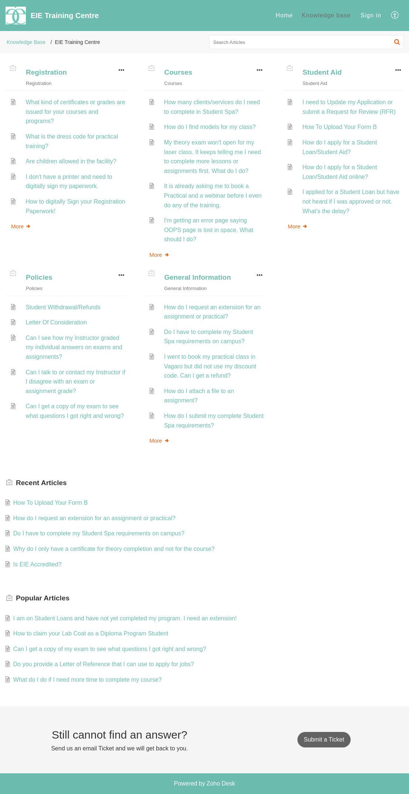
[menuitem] (284, 15)
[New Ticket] (323, 739)
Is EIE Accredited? (37, 564)
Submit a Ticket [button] (324, 739)
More (21, 226)
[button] (395, 15)
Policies (39, 277)
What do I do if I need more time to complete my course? (87, 680)
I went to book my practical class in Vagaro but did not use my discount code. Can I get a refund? (210, 366)
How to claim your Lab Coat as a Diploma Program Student (90, 633)
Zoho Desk (221, 783)
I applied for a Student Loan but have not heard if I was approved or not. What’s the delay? (350, 201)
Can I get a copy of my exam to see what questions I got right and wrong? (109, 649)
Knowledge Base (26, 42)
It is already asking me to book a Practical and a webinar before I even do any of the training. (213, 195)
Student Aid (322, 72)
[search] (306, 42)
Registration (46, 72)
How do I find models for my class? (210, 127)
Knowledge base (326, 15)
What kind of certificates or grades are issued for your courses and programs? (75, 111)
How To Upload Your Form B (339, 127)
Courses (178, 72)
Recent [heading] (41, 483)
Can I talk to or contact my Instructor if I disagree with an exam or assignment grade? (75, 381)
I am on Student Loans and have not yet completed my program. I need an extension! (125, 618)
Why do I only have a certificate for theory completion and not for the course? (114, 549)
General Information (197, 277)
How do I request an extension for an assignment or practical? (94, 518)
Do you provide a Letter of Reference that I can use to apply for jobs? (103, 664)
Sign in (371, 15)
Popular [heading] (42, 598)
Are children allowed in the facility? (70, 161)
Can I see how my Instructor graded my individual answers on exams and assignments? (73, 347)
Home (284, 15)
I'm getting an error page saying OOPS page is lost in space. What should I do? (208, 229)
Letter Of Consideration (55, 322)
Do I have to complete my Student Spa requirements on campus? (98, 533)
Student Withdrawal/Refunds (62, 307)
